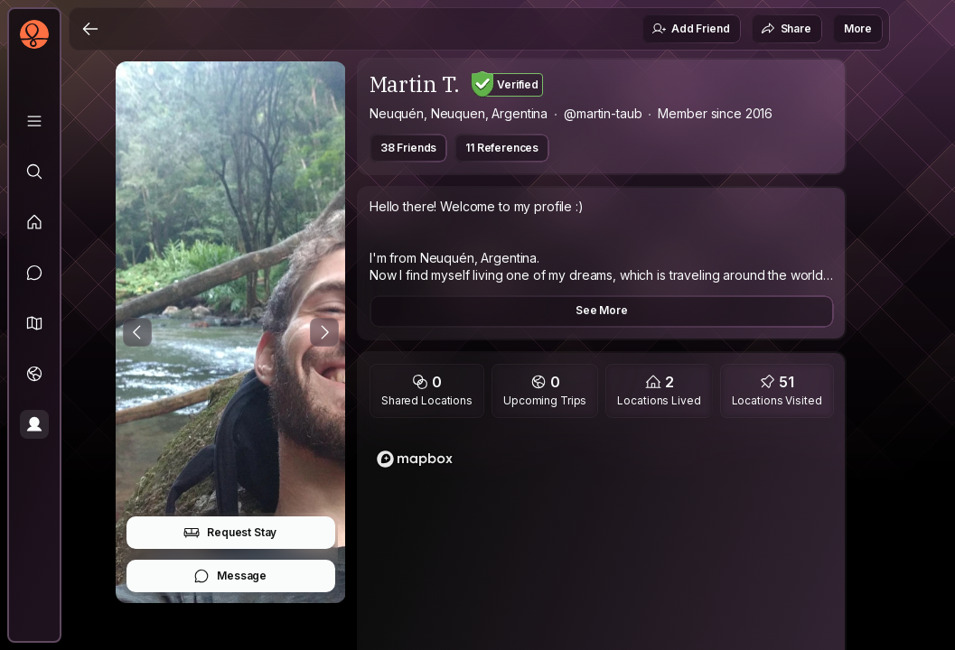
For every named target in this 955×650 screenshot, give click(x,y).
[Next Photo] (324, 332)
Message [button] (230, 576)
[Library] (34, 121)
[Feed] (34, 222)
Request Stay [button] (229, 533)
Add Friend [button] (690, 29)
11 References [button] (501, 147)
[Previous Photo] (137, 332)
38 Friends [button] (408, 147)
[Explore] (34, 171)
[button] (34, 323)
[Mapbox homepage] (414, 459)
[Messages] (34, 272)
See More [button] (602, 310)
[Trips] (34, 373)
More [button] (858, 28)
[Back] (90, 28)
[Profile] (34, 424)
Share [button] (786, 29)
